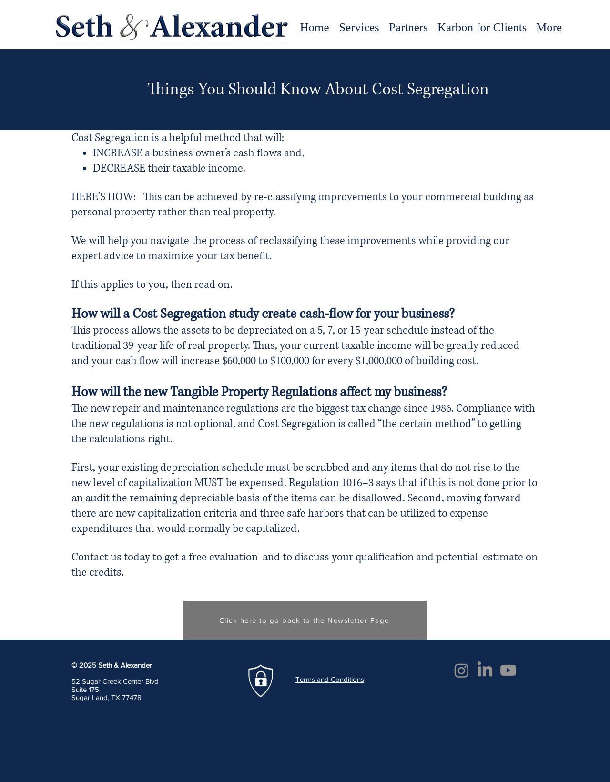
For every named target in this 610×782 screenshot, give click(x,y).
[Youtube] (508, 670)
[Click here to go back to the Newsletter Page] (305, 620)
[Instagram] (461, 670)
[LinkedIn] (485, 670)
